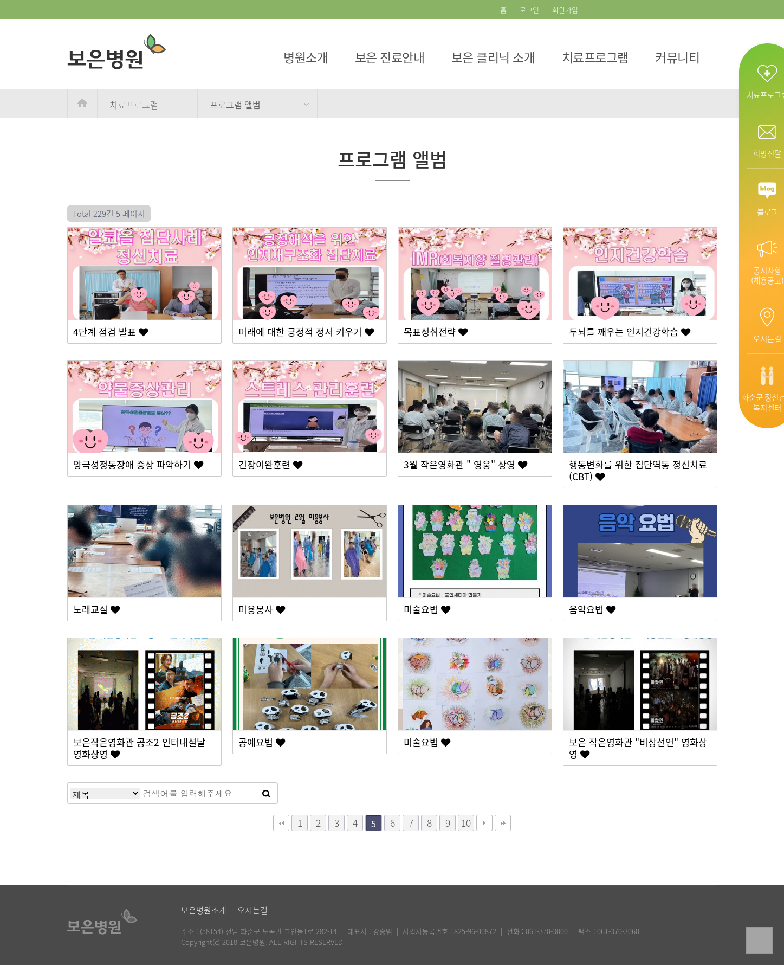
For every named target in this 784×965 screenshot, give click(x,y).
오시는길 (252, 910)
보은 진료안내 (390, 57)
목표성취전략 (436, 332)
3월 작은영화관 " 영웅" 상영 (465, 465)
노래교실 (96, 609)
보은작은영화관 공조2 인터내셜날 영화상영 (139, 748)
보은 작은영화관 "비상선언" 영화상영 (638, 748)
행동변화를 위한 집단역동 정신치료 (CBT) (638, 471)
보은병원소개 (203, 910)
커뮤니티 (677, 57)
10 (466, 823)
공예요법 (261, 742)
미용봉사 (261, 609)
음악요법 (592, 609)
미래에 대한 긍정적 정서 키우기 (306, 332)
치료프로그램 (595, 57)
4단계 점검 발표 (110, 332)
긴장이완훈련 (270, 465)
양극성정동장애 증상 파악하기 (138, 465)
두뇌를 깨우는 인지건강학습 (629, 332)
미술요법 (427, 609)
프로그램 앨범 (235, 104)
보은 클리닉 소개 (493, 57)
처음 (281, 823)
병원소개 (305, 57)
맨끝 (503, 823)
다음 (484, 823)
